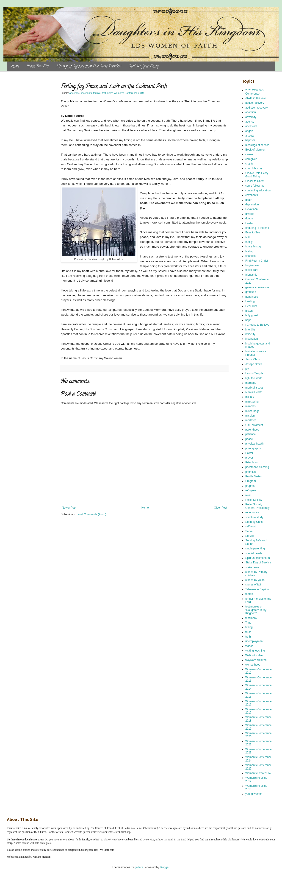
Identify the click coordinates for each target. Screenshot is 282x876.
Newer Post (69, 507)
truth (248, 636)
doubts (249, 218)
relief (248, 495)
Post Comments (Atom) (91, 514)
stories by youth (255, 580)
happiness (251, 296)
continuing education (258, 190)
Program (250, 481)
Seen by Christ (254, 521)
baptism (250, 140)
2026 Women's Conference (254, 92)
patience (250, 434)
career (249, 154)
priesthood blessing (257, 467)
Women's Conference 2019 (129, 93)
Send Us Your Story (143, 66)
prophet (250, 485)
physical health (254, 443)
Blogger (164, 867)
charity (249, 163)
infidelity (250, 334)
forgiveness (252, 265)
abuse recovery (254, 102)
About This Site (37, 66)
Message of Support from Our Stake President (88, 66)
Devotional (251, 209)
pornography (253, 448)
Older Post (220, 507)
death (248, 200)
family (248, 241)
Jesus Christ (252, 359)
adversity (74, 93)
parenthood (252, 429)
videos (249, 646)
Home (15, 66)
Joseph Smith (253, 364)
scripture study (254, 517)
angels (249, 131)
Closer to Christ (254, 181)
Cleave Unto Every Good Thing (256, 174)
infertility (250, 329)
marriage (250, 382)
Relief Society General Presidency (257, 506)
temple (96, 93)
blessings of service (257, 145)
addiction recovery (256, 107)
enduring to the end (257, 227)
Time (248, 622)
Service (249, 535)
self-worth (251, 526)
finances (250, 255)
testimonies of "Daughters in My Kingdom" (255, 610)
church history (254, 168)
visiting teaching (255, 650)
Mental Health (253, 392)
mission (250, 415)
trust (248, 632)
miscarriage (252, 411)
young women (254, 793)
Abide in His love (255, 98)
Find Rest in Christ (256, 260)
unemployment (254, 641)
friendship (251, 274)
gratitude (250, 292)
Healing (250, 301)
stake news (252, 567)
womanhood (252, 664)
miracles (250, 406)
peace (249, 439)
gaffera (139, 867)
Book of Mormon (255, 149)
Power (249, 453)
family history (253, 246)
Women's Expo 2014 (258, 773)
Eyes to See (252, 232)
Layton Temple (254, 373)
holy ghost (251, 315)
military (249, 396)
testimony (107, 93)
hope (248, 320)
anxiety (249, 135)
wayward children (256, 660)
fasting (249, 251)
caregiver (251, 159)
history (249, 310)
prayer (249, 457)
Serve (248, 531)
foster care (251, 269)
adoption (250, 112)
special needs (253, 553)
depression (252, 204)
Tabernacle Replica (257, 589)
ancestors (251, 126)
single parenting (255, 548)
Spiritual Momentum (257, 558)
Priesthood (251, 462)
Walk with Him (254, 655)
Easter (249, 223)
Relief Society (253, 499)
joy (247, 368)
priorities (250, 471)
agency (249, 121)
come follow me (254, 185)
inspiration (251, 338)
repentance (252, 512)
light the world (253, 378)
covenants (86, 93)
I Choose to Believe (257, 324)
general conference (257, 287)
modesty (250, 420)
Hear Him (251, 306)
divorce (249, 214)
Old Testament (254, 425)
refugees (250, 490)
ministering (252, 401)
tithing (249, 627)
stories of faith (254, 584)
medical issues (254, 387)
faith (248, 237)
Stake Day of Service (258, 562)
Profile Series (253, 476)
